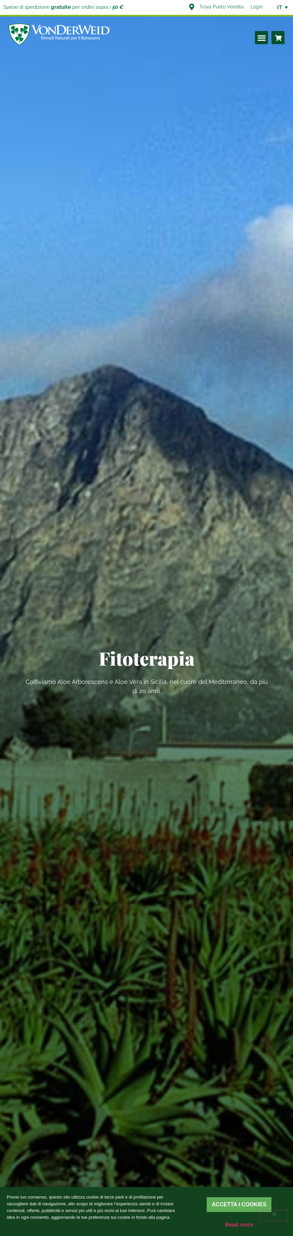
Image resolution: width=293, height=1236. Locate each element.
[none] (279, 7)
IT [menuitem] (279, 7)
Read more (239, 1225)
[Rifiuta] (274, 1215)
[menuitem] (279, 7)
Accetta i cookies (239, 1204)
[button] (261, 37)
